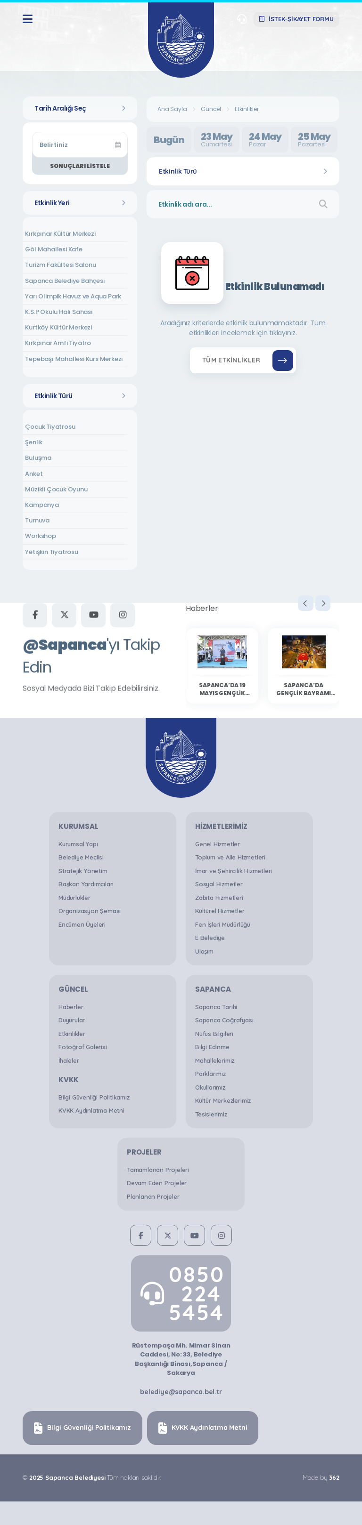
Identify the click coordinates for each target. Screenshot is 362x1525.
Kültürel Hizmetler (219, 911)
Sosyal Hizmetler (219, 884)
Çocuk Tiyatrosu (50, 426)
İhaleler (68, 1060)
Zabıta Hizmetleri (219, 897)
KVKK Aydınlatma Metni (91, 1110)
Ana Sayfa (172, 109)
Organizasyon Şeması (89, 911)
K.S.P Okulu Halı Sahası (58, 311)
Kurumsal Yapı (78, 844)
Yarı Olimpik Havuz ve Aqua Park (73, 296)
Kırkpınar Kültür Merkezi (60, 233)
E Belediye (210, 937)
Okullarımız (210, 1087)
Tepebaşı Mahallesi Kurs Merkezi (74, 358)
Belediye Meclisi (81, 857)
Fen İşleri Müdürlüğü (222, 924)
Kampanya (41, 504)
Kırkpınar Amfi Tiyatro (58, 342)
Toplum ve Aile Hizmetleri (230, 857)
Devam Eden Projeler (157, 1183)
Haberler (70, 1007)
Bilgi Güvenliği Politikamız (94, 1097)
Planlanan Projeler (153, 1196)
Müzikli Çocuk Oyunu (56, 489)
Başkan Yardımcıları (86, 884)
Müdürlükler (74, 897)
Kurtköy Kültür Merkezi (58, 327)
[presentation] (296, 604)
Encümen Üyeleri (82, 924)
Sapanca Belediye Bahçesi (64, 280)
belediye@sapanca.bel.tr (181, 1392)
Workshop (40, 535)
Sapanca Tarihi (216, 1007)
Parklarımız (210, 1073)
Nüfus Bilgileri (214, 1033)
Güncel (211, 109)
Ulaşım (204, 951)
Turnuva (37, 520)
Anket (33, 473)
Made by (320, 1477)
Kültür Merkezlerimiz (223, 1100)
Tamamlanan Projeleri (158, 1169)
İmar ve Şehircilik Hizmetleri (233, 871)
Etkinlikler (247, 109)
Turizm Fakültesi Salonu (60, 264)
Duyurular (71, 1020)
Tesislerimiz (211, 1114)
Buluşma (38, 457)
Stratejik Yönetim (82, 871)
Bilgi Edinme (212, 1047)
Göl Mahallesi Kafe (53, 249)
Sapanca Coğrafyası (224, 1020)
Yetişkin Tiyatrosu (51, 551)
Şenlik (33, 442)
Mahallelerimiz (214, 1060)
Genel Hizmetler (217, 844)
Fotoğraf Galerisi (82, 1047)
